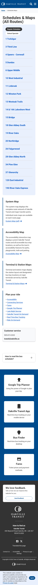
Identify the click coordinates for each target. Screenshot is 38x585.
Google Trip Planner (14, 308)
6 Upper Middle (13, 70)
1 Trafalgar (11, 39)
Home (3, 10)
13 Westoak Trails (14, 102)
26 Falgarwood (13, 149)
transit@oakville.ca (11, 339)
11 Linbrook (11, 86)
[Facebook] (17, 541)
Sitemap (19, 553)
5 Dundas (10, 62)
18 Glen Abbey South (15, 125)
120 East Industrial (14, 180)
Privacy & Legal (27, 551)
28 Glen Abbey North (15, 156)
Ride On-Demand (13, 320)
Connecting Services (15, 302)
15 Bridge (10, 117)
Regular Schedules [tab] (13, 29)
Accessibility (12, 299)
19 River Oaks (12, 133)
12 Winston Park (13, 94)
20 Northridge (12, 141)
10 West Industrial (14, 78)
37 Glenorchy (12, 172)
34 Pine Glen (12, 164)
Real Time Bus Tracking (16, 317)
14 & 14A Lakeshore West (18, 109)
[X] (21, 541)
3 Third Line (11, 47)
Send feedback (19, 498)
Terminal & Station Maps (15, 284)
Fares (9, 305)
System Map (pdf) (12, 221)
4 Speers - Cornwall (15, 54)
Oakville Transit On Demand (17, 314)
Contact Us (6, 551)
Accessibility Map (12, 254)
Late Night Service (14, 311)
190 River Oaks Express (17, 188)
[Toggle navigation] (34, 4)
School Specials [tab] (12, 33)
